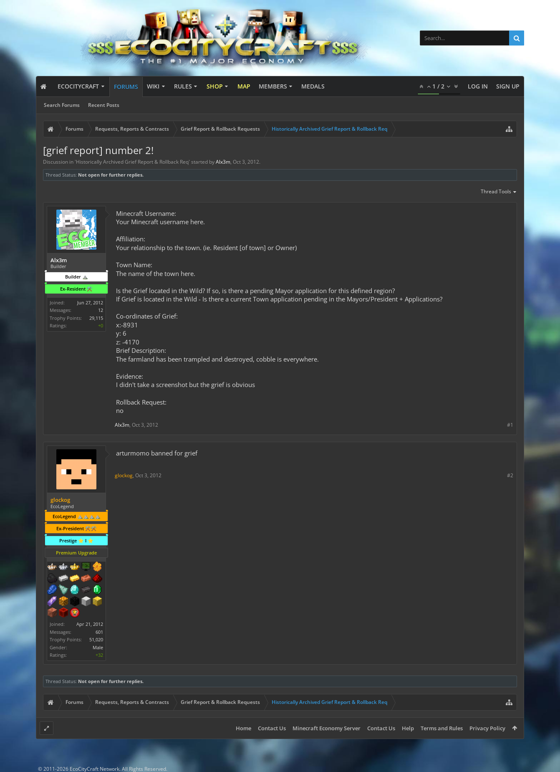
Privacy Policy (487, 728)
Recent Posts (103, 105)
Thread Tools (499, 192)
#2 (510, 475)
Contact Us (272, 728)
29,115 (96, 318)
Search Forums (62, 105)
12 (100, 310)
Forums (126, 87)
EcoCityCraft (78, 86)
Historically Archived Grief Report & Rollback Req (132, 161)
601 (99, 632)
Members (273, 86)
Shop (215, 86)
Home (243, 728)
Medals (313, 86)
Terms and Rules (442, 728)
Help (408, 728)
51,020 (96, 639)
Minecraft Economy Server (327, 728)
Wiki (153, 86)
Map (243, 86)
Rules (183, 86)
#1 (510, 425)
